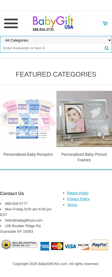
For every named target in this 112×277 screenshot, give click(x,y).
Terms (72, 205)
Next (106, 116)
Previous (5, 116)
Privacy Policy (78, 199)
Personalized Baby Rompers (28, 154)
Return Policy (78, 193)
